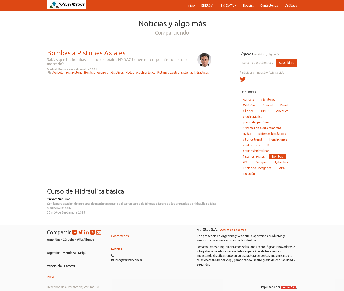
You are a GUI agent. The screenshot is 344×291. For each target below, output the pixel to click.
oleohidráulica (145, 72)
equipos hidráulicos (110, 72)
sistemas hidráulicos (195, 72)
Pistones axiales (168, 72)
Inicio (50, 277)
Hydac (130, 72)
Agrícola (57, 72)
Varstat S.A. (289, 287)
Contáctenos (120, 236)
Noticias (116, 249)
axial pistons (73, 72)
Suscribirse (286, 62)
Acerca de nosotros (233, 230)
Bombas (89, 72)
